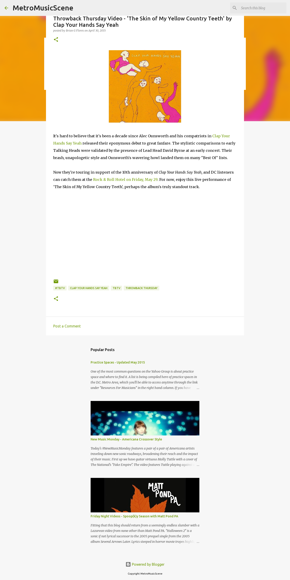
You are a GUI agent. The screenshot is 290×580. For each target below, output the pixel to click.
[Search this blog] (262, 7)
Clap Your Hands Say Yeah (88, 288)
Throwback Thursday (141, 288)
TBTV (116, 288)
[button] (56, 40)
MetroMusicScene (43, 8)
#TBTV (60, 288)
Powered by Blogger (145, 564)
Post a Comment (67, 326)
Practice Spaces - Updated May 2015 (118, 362)
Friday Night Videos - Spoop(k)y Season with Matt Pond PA (134, 516)
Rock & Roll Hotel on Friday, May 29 (125, 179)
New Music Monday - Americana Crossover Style (126, 439)
